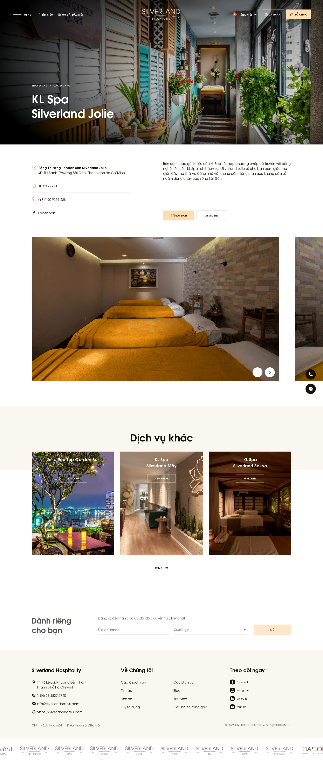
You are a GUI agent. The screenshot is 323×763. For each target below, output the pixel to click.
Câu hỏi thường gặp (190, 706)
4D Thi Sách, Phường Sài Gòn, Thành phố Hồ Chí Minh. (82, 172)
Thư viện (180, 698)
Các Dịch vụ (61, 85)
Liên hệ (126, 698)
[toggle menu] (22, 14)
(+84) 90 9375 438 (52, 199)
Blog (176, 690)
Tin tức (126, 690)
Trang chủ (39, 85)
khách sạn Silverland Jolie (224, 168)
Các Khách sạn (133, 682)
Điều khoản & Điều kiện (84, 725)
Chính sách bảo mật (47, 725)
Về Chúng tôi (137, 670)
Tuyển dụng (130, 706)
